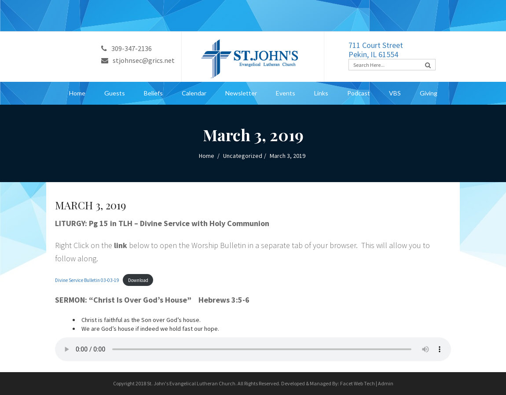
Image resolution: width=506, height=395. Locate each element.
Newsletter (241, 93)
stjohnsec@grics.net (138, 60)
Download (138, 280)
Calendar (194, 93)
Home (77, 93)
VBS (395, 93)
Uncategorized (242, 156)
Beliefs (153, 93)
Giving (428, 93)
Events (285, 93)
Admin (385, 383)
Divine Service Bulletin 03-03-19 (87, 280)
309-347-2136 (126, 48)
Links (321, 93)
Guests (114, 93)
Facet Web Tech (357, 383)
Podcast (358, 93)
